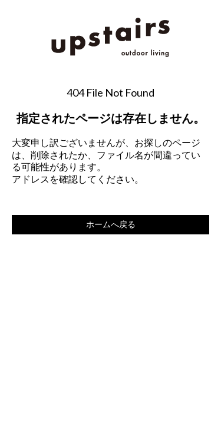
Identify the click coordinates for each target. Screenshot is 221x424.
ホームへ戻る (111, 224)
